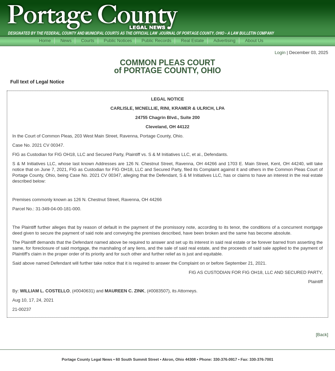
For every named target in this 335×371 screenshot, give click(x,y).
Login (279, 52)
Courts (87, 40)
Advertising (225, 40)
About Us (254, 40)
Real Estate (192, 40)
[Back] (322, 334)
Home (45, 40)
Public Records (156, 40)
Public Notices (118, 40)
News (66, 40)
